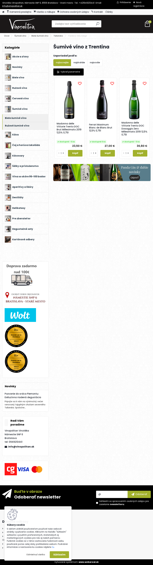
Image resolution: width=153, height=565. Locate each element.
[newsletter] (139, 494)
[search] (97, 25)
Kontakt (97, 11)
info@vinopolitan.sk (12, 5)
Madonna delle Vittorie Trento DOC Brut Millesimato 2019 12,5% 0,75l (69, 128)
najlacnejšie (62, 62)
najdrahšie (79, 62)
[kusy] (61, 153)
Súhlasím (59, 554)
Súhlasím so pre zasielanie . (124, 503)
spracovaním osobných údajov (128, 501)
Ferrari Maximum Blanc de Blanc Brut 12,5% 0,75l (100, 127)
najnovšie (95, 62)
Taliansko (58, 35)
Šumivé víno (20, 35)
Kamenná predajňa (19, 11)
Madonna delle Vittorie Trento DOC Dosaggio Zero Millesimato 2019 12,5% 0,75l (134, 128)
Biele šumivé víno (40, 35)
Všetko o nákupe (44, 11)
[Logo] (22, 23)
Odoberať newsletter (37, 497)
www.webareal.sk (89, 562)
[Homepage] (3, 12)
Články (109, 11)
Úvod (6, 35)
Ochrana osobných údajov (73, 11)
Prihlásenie (125, 2)
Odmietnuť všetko (35, 554)
